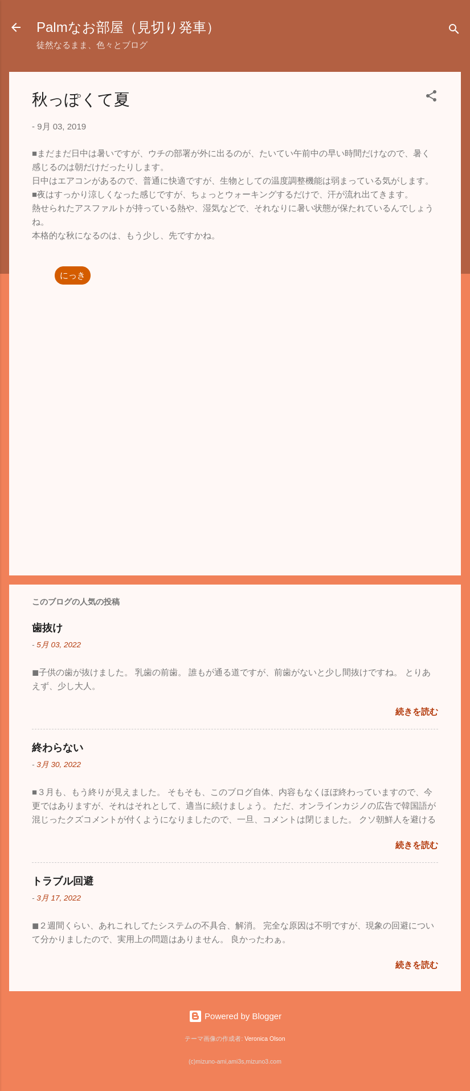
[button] (431, 98)
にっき (72, 275)
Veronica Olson (264, 1038)
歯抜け (47, 628)
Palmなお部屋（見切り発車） (128, 27)
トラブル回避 (62, 881)
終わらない (57, 747)
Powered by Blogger (235, 1016)
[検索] (454, 31)
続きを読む (416, 711)
